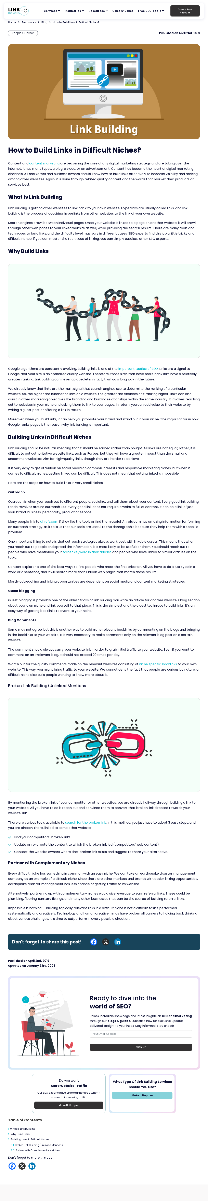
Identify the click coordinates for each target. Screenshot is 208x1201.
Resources (97, 11)
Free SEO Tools (149, 11)
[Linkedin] (32, 1166)
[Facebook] (12, 1166)
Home (12, 22)
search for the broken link (86, 822)
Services (50, 11)
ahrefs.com (49, 521)
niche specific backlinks (158, 664)
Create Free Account (185, 11)
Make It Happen (68, 1105)
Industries (73, 11)
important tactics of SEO (138, 368)
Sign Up (141, 1047)
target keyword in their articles (87, 552)
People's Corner (23, 33)
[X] (22, 1166)
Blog (44, 22)
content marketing (44, 163)
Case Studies (122, 11)
